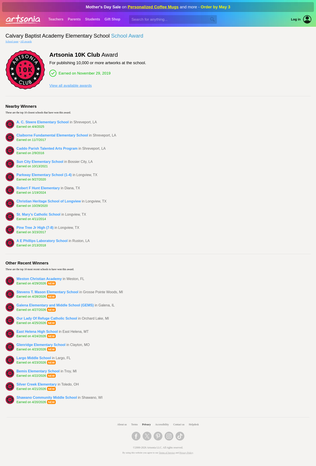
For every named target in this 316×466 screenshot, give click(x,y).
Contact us (179, 424)
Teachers (55, 19)
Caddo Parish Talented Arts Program (46, 148)
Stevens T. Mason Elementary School (47, 292)
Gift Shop (112, 19)
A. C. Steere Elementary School (42, 122)
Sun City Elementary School (39, 162)
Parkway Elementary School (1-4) (44, 175)
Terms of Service (167, 452)
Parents (74, 19)
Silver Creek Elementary (36, 384)
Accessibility (162, 424)
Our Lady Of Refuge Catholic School (46, 318)
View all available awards (70, 85)
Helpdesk (194, 424)
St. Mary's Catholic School (38, 214)
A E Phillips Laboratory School (42, 241)
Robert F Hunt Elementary (38, 188)
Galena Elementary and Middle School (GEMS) (55, 305)
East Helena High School (37, 331)
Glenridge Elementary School (40, 345)
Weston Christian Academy (39, 279)
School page (11, 41)
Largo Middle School (33, 358)
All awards (26, 41)
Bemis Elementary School (38, 371)
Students (92, 19)
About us (122, 424)
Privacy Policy (186, 452)
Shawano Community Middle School (46, 397)
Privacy (146, 424)
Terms (134, 424)
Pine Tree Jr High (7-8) (35, 227)
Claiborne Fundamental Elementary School (52, 135)
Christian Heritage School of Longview (48, 201)
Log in (296, 19)
